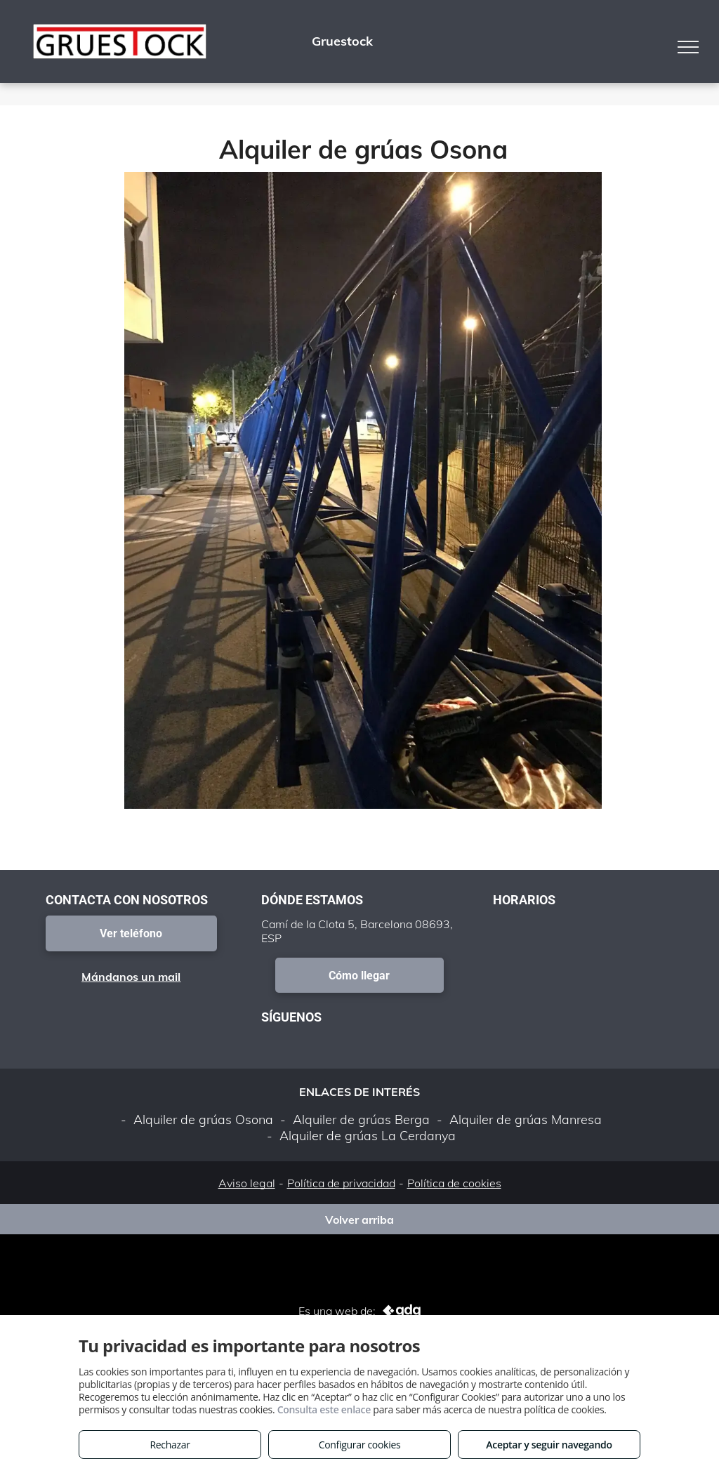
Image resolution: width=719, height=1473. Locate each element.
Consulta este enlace (324, 1409)
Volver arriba (359, 1220)
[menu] (688, 47)
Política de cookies (454, 1183)
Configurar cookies (360, 1444)
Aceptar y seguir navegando (549, 1444)
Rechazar (170, 1444)
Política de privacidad (341, 1183)
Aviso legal (246, 1183)
